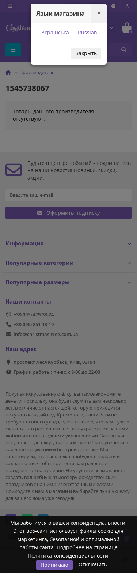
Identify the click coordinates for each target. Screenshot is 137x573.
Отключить (93, 564)
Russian (86, 32)
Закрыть (86, 53)
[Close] (99, 13)
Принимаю (54, 564)
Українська (54, 32)
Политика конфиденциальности (68, 555)
